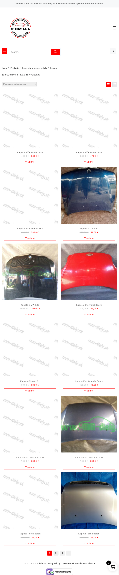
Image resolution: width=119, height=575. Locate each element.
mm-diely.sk (39, 563)
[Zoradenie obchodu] (19, 84)
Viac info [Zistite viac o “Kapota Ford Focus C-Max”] (29, 467)
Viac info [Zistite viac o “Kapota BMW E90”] (29, 314)
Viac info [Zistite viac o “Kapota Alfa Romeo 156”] (29, 162)
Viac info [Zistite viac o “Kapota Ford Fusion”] (29, 543)
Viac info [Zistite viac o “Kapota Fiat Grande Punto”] (89, 391)
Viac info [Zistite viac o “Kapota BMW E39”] (89, 238)
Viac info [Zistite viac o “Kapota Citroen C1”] (29, 391)
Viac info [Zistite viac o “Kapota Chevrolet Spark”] (89, 314)
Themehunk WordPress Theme (78, 563)
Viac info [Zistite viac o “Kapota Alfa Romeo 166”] (29, 238)
